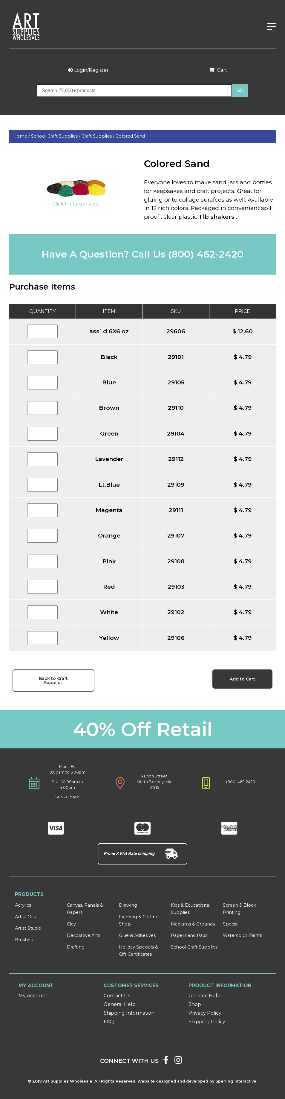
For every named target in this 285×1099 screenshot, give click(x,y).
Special (230, 924)
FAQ (109, 1022)
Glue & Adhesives (137, 935)
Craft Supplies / (99, 136)
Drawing (128, 905)
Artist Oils (25, 917)
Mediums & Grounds (193, 924)
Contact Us (117, 995)
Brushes (24, 940)
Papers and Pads (189, 935)
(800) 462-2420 (205, 254)
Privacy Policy (205, 1013)
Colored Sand (130, 136)
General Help (120, 1004)
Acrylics (23, 905)
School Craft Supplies (194, 947)
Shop (195, 1004)
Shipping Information (129, 1013)
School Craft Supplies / (56, 136)
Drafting (76, 947)
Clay (71, 924)
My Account (33, 995)
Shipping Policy (207, 1022)
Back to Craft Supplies (53, 680)
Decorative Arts (83, 935)
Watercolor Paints (242, 935)
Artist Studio (28, 928)
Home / (22, 136)
